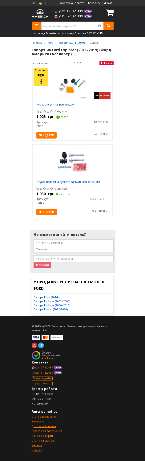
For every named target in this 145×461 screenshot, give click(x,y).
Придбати (46, 135)
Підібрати (42, 265)
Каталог (37, 445)
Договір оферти (42, 436)
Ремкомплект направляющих (55, 104)
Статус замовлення (44, 416)
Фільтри (106, 63)
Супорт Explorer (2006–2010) (52, 305)
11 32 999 (69, 11)
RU (33, 3)
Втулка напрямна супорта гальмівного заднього (68, 182)
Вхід (108, 3)
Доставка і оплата (72, 3)
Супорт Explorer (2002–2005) (52, 301)
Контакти (94, 3)
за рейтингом (41, 63)
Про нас (37, 450)
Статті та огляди (43, 440)
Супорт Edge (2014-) (47, 297)
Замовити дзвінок (43, 378)
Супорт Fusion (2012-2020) (51, 309)
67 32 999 (69, 16)
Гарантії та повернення (47, 431)
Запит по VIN (42, 383)
